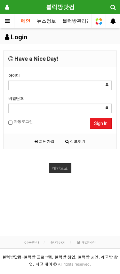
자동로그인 (20, 122)
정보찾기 (75, 141)
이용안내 (31, 242)
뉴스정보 (46, 21)
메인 (25, 21)
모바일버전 (86, 242)
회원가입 (44, 141)
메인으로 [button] (60, 168)
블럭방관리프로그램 (84, 21)
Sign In (101, 123)
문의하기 (58, 242)
